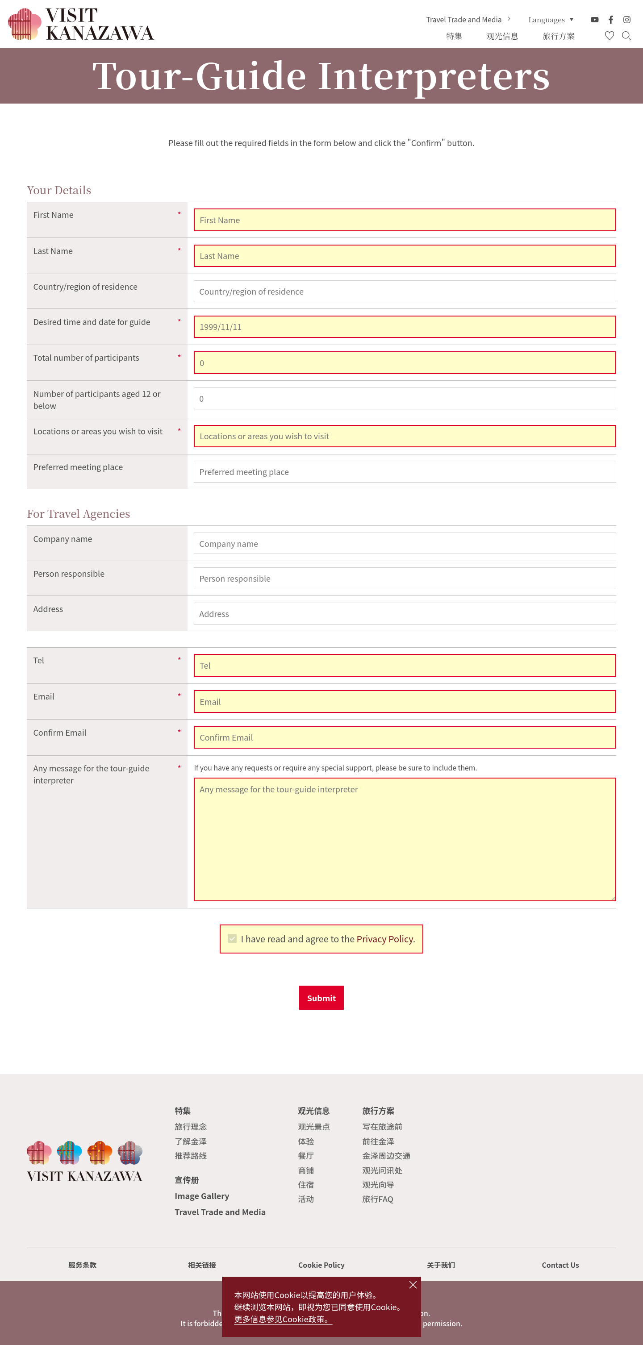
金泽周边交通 (386, 1155)
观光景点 (314, 1126)
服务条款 (82, 1265)
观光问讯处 (382, 1170)
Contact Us (560, 1265)
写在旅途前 (382, 1126)
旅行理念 (191, 1126)
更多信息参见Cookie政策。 (283, 1318)
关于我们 (441, 1265)
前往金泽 (378, 1141)
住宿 (306, 1184)
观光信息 (314, 1110)
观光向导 (378, 1184)
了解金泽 (191, 1141)
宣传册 (187, 1179)
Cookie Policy (321, 1265)
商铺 (306, 1170)
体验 (306, 1141)
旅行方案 (378, 1110)
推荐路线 (191, 1155)
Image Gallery (202, 1195)
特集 (183, 1110)
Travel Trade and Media (469, 20)
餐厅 (306, 1155)
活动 (306, 1198)
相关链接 (202, 1265)
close (412, 1285)
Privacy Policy (385, 938)
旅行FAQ (377, 1198)
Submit (321, 998)
